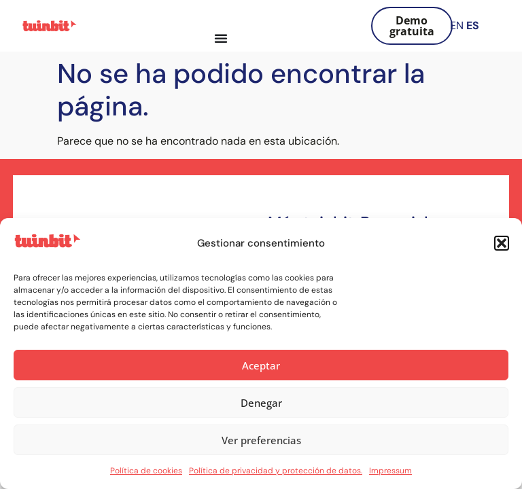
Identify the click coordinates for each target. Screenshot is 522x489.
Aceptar (261, 365)
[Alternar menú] (221, 38)
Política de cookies (146, 470)
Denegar (261, 403)
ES (472, 25)
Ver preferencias (261, 440)
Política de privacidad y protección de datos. (275, 470)
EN (457, 25)
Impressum (390, 470)
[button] (501, 243)
